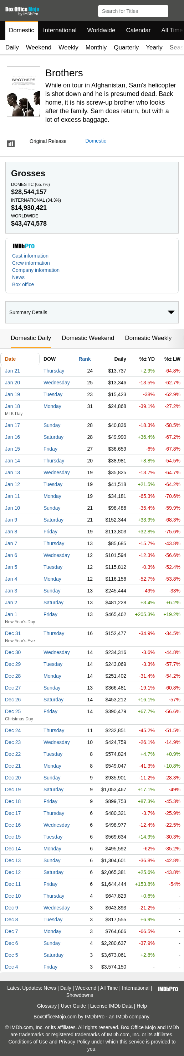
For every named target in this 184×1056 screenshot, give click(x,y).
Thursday (54, 371)
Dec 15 (13, 837)
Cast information (30, 256)
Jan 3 (11, 591)
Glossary (47, 1006)
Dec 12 (13, 872)
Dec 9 (11, 908)
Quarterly (126, 47)
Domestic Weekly (148, 338)
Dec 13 (13, 860)
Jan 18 (12, 406)
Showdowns (79, 995)
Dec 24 (13, 730)
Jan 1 (11, 614)
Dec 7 (11, 931)
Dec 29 (13, 664)
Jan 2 (11, 602)
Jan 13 (12, 472)
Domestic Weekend (88, 338)
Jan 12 (12, 484)
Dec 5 (11, 955)
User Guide (73, 1006)
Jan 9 (11, 520)
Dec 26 (13, 699)
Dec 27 (13, 688)
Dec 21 (13, 766)
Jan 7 (11, 543)
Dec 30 (13, 652)
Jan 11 (12, 496)
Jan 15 (12, 449)
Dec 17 (13, 813)
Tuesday (53, 394)
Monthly (96, 47)
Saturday (53, 437)
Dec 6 (11, 943)
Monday (52, 406)
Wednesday (57, 382)
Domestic (21, 30)
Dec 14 (13, 848)
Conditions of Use (28, 1042)
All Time (109, 988)
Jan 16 (12, 437)
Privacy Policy (74, 1042)
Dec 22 (13, 754)
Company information (36, 270)
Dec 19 (13, 789)
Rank (84, 359)
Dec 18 (13, 801)
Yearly (154, 47)
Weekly (68, 47)
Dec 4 (11, 967)
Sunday (52, 425)
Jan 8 (11, 531)
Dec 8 (11, 919)
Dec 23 (13, 742)
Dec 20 (13, 778)
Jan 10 (12, 508)
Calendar (138, 30)
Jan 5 (11, 567)
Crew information (31, 263)
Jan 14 (12, 461)
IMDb (122, 1016)
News (18, 277)
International (60, 30)
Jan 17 (12, 425)
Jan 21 (12, 371)
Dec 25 (13, 711)
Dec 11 (13, 884)
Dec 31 (13, 633)
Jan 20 (12, 382)
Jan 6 (11, 555)
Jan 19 (12, 394)
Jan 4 (11, 579)
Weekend (39, 47)
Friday (50, 449)
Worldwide (101, 30)
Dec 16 (13, 825)
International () (36, 200)
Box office (23, 284)
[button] (175, 9)
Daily (12, 47)
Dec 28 (13, 676)
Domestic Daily (31, 338)
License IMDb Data (111, 1006)
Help (142, 1006)
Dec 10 (13, 896)
